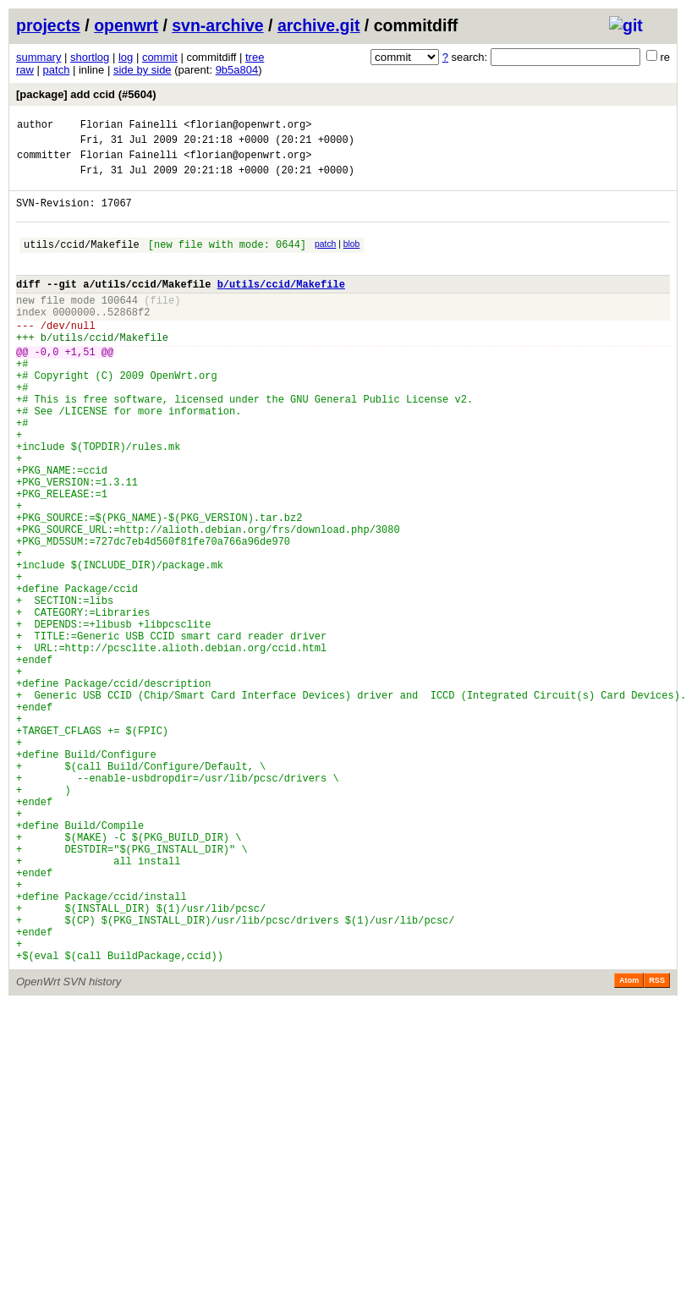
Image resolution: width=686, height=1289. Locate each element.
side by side (142, 69)
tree (254, 57)
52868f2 (128, 339)
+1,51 (80, 387)
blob (351, 259)
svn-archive (217, 25)
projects (48, 25)
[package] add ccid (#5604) (86, 94)
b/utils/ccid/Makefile (281, 306)
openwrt (126, 25)
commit (160, 57)
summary (38, 57)
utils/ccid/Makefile (82, 262)
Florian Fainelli (129, 126)
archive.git (318, 25)
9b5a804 (237, 69)
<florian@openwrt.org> (247, 126)
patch (56, 69)
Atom (629, 1145)
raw (25, 69)
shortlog (89, 57)
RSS (657, 1145)
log (125, 57)
